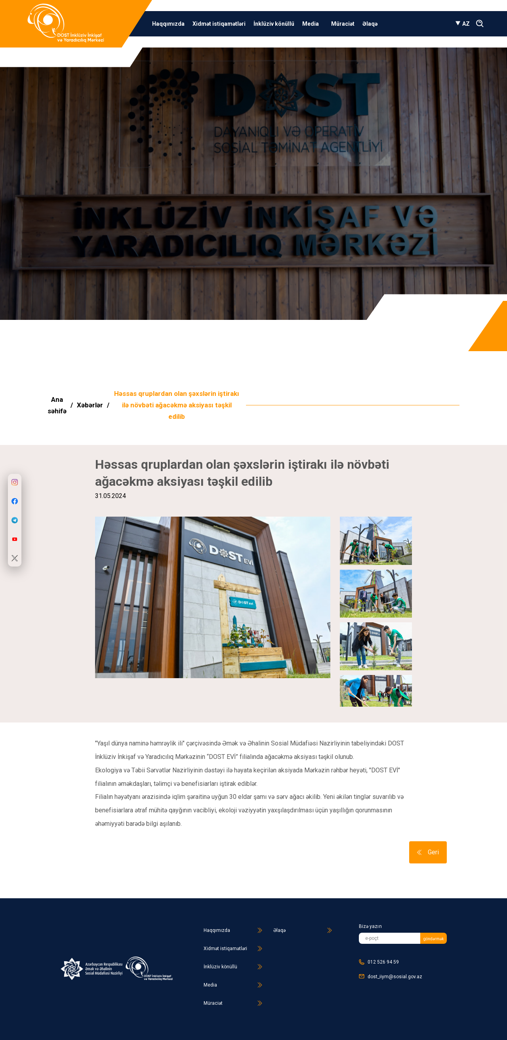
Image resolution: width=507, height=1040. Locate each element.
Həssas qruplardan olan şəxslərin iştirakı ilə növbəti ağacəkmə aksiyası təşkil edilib (176, 405)
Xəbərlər (90, 405)
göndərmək (433, 939)
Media (312, 24)
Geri (428, 852)
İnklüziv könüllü (274, 24)
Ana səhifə (57, 405)
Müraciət (343, 24)
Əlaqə (369, 24)
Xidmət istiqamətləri (219, 24)
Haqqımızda (168, 24)
